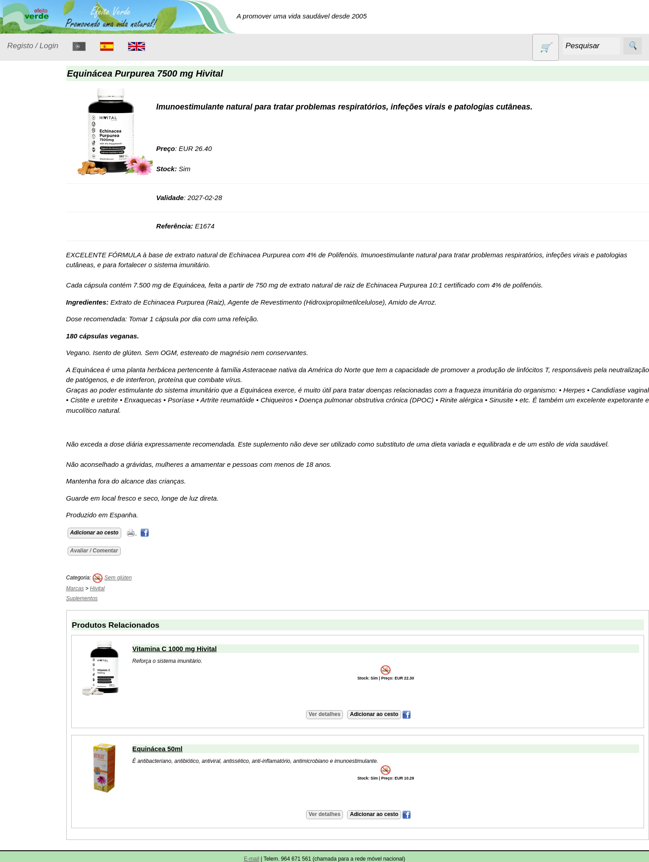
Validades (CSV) (53, 466)
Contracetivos (38, 161)
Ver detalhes (336, 714)
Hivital (121, 588)
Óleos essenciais (43, 268)
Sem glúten (35, 357)
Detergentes (36, 178)
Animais (30, 143)
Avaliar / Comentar (118, 550)
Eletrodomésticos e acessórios (44, 201)
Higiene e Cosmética (34, 228)
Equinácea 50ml (181, 749)
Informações (26, 506)
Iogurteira (43, 852)
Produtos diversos (31, 318)
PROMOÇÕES (40, 340)
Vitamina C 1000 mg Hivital (198, 648)
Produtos (20, 121)
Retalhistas (45, 557)
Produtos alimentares (35, 291)
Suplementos (38, 402)
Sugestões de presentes (38, 380)
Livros (27, 251)
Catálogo (20, 425)
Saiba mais (24, 767)
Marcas (99, 588)
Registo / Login (32, 45)
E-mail (251, 859)
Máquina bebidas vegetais (42, 827)
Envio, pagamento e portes (49, 631)
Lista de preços (52, 451)
